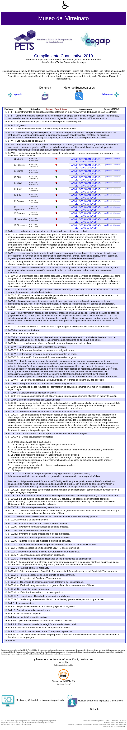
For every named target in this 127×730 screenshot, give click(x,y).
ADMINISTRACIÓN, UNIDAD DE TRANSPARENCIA (86, 160)
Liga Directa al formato (112, 159)
